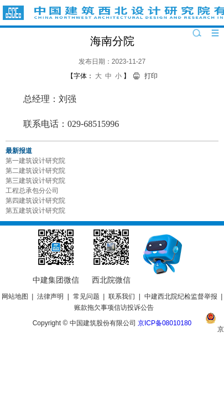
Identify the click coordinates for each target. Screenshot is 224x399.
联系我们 (121, 296)
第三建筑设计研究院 (35, 181)
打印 (151, 76)
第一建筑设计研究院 (35, 161)
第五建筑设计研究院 (35, 210)
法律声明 (50, 296)
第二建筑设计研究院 (35, 171)
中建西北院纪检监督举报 (180, 296)
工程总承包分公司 (32, 191)
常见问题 (86, 296)
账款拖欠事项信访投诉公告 (114, 307)
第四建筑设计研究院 (35, 200)
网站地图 (15, 296)
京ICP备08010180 (164, 323)
